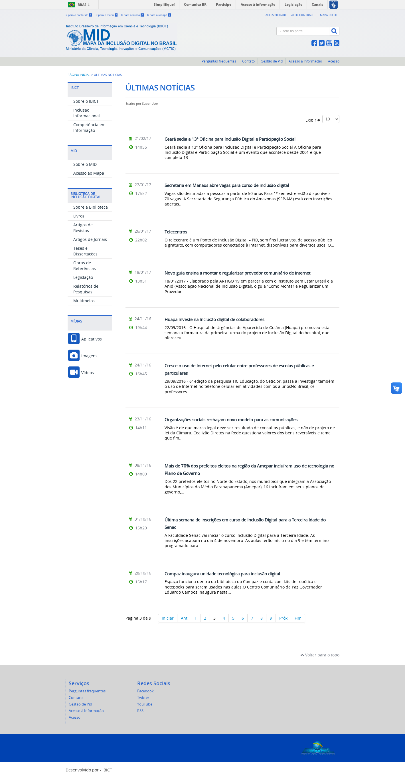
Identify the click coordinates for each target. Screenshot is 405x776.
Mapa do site (329, 15)
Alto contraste (303, 15)
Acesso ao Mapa (88, 173)
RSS (140, 710)
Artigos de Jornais (90, 239)
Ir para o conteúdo (79, 15)
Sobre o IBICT (86, 101)
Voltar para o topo (319, 655)
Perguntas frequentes (219, 61)
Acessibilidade (276, 15)
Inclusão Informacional (86, 112)
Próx (283, 618)
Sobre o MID (85, 164)
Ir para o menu (107, 15)
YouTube (144, 704)
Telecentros (176, 232)
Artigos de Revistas (83, 227)
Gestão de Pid (272, 61)
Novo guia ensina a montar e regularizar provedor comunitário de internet (237, 273)
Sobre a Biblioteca (90, 207)
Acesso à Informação (305, 61)
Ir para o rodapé (159, 15)
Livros (78, 216)
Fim (298, 618)
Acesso (333, 61)
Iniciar (168, 618)
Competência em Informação (89, 127)
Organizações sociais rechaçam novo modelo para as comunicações (231, 419)
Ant (184, 618)
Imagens (83, 355)
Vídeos (81, 372)
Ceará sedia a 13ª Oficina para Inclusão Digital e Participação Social (230, 139)
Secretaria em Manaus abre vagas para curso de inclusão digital (227, 185)
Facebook (145, 691)
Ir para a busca (132, 15)
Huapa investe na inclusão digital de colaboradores (214, 319)
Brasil (84, 4)
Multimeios (84, 300)
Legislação (83, 277)
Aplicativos (85, 339)
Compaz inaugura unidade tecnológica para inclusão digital (222, 574)
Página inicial (79, 75)
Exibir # (322, 119)
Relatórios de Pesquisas (85, 289)
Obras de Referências (84, 265)
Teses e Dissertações (85, 251)
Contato (248, 61)
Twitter (143, 697)
